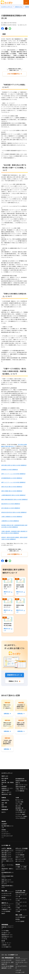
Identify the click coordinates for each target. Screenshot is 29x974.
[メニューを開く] (26, 2)
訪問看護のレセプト (6, 859)
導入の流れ (18, 806)
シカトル (18, 970)
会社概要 (4, 823)
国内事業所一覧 (19, 808)
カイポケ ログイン (6, 833)
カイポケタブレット (6, 895)
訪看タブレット (19, 857)
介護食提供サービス (6, 909)
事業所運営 (4, 807)
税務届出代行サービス (7, 934)
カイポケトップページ (7, 773)
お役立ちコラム (5, 800)
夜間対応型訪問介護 (20, 786)
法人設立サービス (6, 932)
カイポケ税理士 (5, 930)
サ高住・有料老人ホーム (21, 788)
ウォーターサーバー (6, 943)
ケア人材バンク (19, 972)
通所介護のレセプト (6, 852)
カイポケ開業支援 (20, 790)
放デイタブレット (20, 859)
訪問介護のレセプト (6, 854)
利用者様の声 (5, 809)
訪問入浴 (18, 782)
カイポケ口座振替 (20, 921)
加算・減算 (4, 802)
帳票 (3, 805)
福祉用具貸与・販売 (6, 794)
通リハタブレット (20, 861)
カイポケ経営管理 (6, 911)
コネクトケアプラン (20, 869)
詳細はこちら (13, 681)
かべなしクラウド (6, 960)
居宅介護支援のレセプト (7, 850)
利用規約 (4, 829)
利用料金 (4, 797)
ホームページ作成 (6, 907)
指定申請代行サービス (7, 936)
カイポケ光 (4, 938)
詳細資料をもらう (13, 675)
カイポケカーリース (6, 899)
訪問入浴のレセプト (6, 880)
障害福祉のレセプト (6, 856)
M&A (3, 913)
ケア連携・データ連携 (21, 867)
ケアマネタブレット (20, 850)
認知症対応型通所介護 (21, 780)
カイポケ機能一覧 (6, 845)
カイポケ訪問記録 (20, 854)
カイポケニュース (6, 905)
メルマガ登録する (13, 74)
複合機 (3, 940)
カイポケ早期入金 (20, 812)
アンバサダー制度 (20, 814)
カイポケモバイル (6, 893)
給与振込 (18, 919)
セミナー (4, 812)
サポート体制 (19, 804)
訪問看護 (4, 786)
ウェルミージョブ (20, 960)
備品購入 (4, 897)
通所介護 (4, 780)
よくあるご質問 (19, 802)
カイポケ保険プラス (6, 947)
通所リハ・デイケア (6, 792)
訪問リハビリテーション (21, 784)
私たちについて (19, 800)
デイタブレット (19, 852)
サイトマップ (5, 831)
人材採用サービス (6, 945)
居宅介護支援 (5, 778)
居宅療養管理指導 (20, 778)
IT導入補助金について (21, 810)
